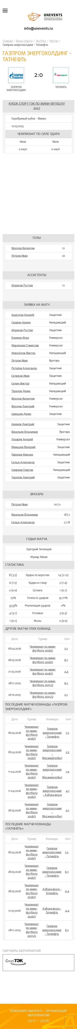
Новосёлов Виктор (23, 353)
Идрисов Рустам (22, 286)
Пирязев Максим (22, 455)
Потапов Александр (24, 368)
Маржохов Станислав (25, 346)
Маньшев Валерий (23, 447)
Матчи (54, 41)
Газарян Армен (21, 323)
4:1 (67, 791)
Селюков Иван (20, 376)
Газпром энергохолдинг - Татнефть (52, 733)
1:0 (67, 772)
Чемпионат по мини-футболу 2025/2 (43, 683)
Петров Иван (19, 256)
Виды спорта (24, 41)
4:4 (67, 911)
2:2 (67, 752)
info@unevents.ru (38, 28)
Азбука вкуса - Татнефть (52, 891)
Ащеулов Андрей (22, 315)
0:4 (67, 891)
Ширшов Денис (21, 414)
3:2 (66, 649)
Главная (7, 41)
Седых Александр (23, 463)
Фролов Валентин (23, 248)
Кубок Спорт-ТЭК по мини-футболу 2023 (37, 106)
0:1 (67, 811)
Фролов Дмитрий (22, 407)
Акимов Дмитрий (22, 424)
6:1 (66, 660)
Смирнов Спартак (22, 470)
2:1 (66, 695)
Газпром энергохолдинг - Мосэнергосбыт (52, 752)
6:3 (66, 683)
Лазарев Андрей (22, 440)
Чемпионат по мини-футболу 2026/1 (43, 649)
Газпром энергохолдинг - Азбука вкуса (52, 791)
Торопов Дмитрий (23, 478)
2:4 (66, 672)
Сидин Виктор (20, 384)
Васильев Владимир (24, 432)
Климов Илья (20, 338)
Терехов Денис (21, 391)
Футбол (41, 41)
